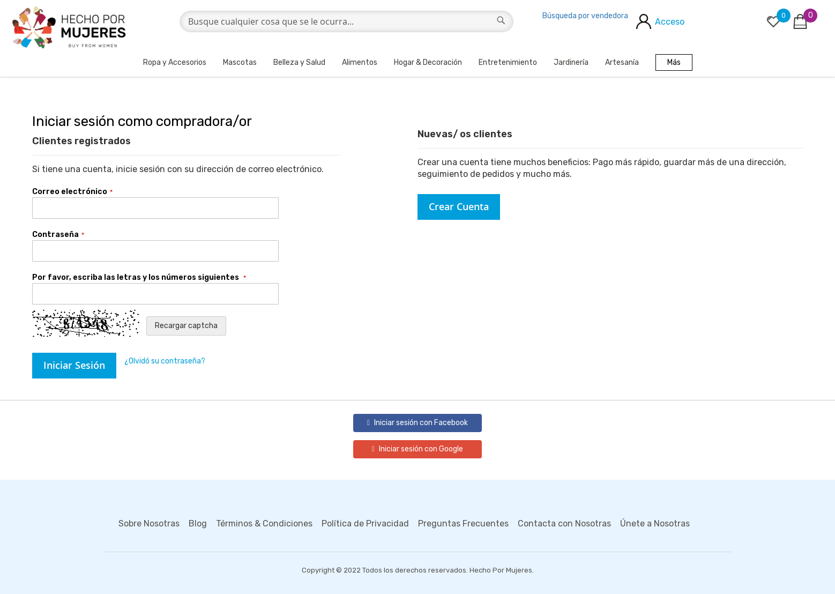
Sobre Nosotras (149, 523)
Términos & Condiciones (264, 523)
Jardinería (571, 62)
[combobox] (346, 21)
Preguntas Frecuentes (463, 523)
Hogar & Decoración (428, 62)
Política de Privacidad (365, 523)
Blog (198, 523)
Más (674, 62)
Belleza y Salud (299, 62)
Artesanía (622, 62)
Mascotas (240, 62)
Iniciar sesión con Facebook (417, 422)
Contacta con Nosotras (564, 523)
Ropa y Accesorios (174, 62)
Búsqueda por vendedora (585, 15)
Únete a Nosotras (655, 523)
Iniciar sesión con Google (417, 449)
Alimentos (359, 62)
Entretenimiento (508, 62)
